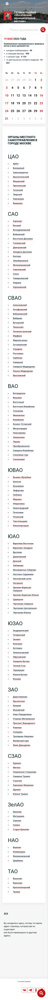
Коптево (17, 256)
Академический (20, 630)
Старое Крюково (21, 829)
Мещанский (18, 181)
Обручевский (19, 657)
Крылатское (19, 701)
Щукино (17, 789)
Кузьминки (18, 486)
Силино (16, 825)
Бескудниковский (21, 230)
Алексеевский (20, 305)
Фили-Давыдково (21, 745)
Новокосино (19, 437)
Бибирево (17, 318)
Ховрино (17, 283)
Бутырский (18, 322)
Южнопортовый (21, 525)
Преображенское (21, 446)
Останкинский (20, 344)
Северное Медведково (24, 366)
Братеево (17, 552)
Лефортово (18, 490)
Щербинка (18, 860)
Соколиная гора (20, 455)
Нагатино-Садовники (23, 574)
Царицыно (18, 599)
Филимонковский (21, 856)
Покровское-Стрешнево (24, 772)
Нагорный (18, 583)
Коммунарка (19, 852)
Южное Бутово (20, 674)
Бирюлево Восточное (23, 543)
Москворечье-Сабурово (24, 570)
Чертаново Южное (22, 612)
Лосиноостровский (22, 331)
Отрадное (17, 349)
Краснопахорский (21, 887)
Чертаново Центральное (25, 608)
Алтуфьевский (20, 309)
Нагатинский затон (22, 578)
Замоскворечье (20, 172)
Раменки (17, 727)
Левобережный (20, 261)
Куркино (17, 763)
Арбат (16, 163)
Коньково (17, 644)
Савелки (17, 820)
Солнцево (17, 732)
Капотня (17, 481)
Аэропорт (17, 221)
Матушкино (18, 816)
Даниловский (19, 556)
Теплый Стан (19, 666)
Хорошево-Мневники (23, 785)
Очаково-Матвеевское (24, 719)
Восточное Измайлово (24, 406)
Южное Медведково (23, 371)
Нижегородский (20, 508)
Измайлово (18, 419)
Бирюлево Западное (23, 548)
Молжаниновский (21, 265)
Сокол (16, 274)
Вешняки (17, 398)
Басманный (18, 168)
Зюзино (16, 639)
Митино (16, 767)
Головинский (19, 243)
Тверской (17, 194)
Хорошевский (19, 287)
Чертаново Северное (23, 604)
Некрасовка (18, 503)
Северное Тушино (21, 776)
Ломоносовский (20, 652)
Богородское (19, 393)
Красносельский (21, 177)
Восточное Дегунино (23, 239)
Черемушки (18, 670)
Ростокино (18, 353)
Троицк (16, 892)
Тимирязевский (20, 278)
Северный (18, 362)
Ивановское (19, 415)
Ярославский (19, 375)
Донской (17, 561)
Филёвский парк (21, 741)
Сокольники (19, 459)
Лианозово (18, 327)
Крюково (17, 812)
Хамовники (18, 199)
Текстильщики (20, 521)
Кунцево (17, 705)
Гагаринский (19, 635)
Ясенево (17, 679)
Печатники (18, 512)
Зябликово (18, 565)
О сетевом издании (24, 981)
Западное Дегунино (22, 252)
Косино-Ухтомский (22, 424)
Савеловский (19, 269)
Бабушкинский (20, 314)
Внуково (17, 847)
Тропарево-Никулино (23, 736)
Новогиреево (19, 433)
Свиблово (17, 358)
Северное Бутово (21, 661)
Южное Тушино (20, 794)
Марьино (17, 499)
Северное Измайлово (23, 450)
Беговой (17, 225)
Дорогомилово (20, 697)
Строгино (17, 781)
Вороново (17, 883)
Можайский (18, 710)
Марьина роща (20, 340)
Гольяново (18, 411)
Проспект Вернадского (24, 723)
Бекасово (17, 878)
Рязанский (18, 517)
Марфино (17, 336)
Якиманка (18, 203)
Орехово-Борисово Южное (26, 595)
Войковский (18, 234)
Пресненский (19, 185)
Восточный (18, 402)
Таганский (18, 190)
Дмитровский (19, 247)
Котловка (17, 648)
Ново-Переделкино (22, 714)
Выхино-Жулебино (22, 477)
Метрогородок (20, 428)
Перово (16, 441)
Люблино (17, 495)
